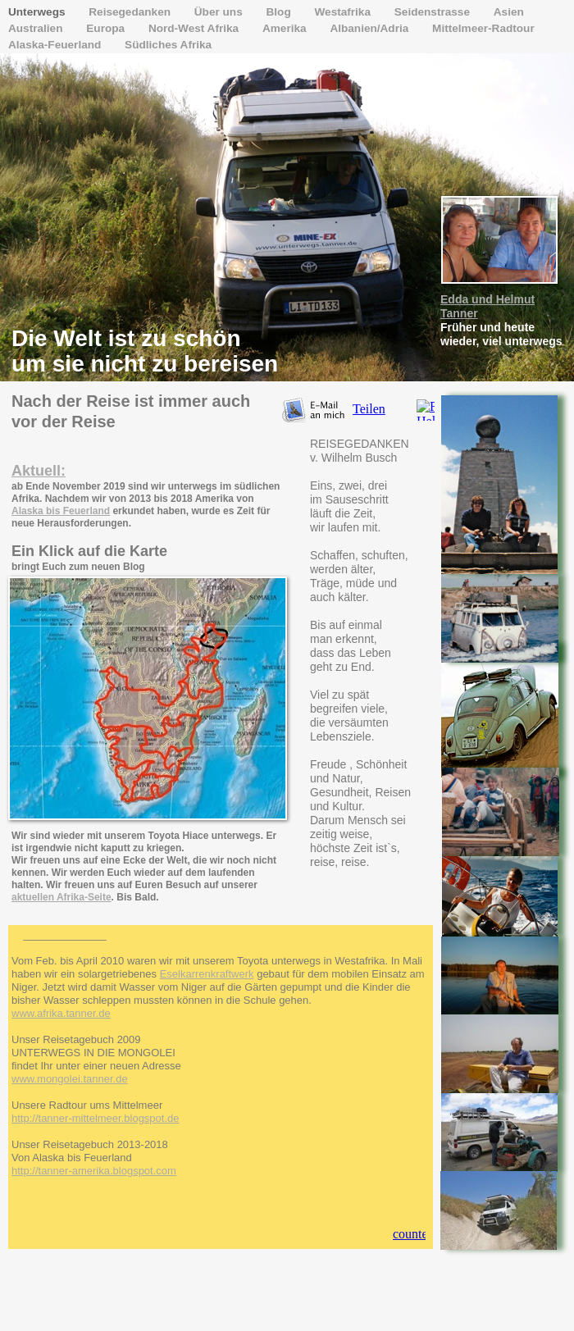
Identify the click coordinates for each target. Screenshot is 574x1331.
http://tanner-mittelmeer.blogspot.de (95, 1118)
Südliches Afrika (168, 45)
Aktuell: (38, 471)
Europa (107, 28)
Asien (509, 12)
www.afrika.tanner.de (61, 1013)
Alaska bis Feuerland (60, 511)
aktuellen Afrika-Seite (61, 897)
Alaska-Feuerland (56, 45)
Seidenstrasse (433, 12)
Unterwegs (38, 12)
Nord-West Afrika (195, 28)
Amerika (285, 28)
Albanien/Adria (371, 28)
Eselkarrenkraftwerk (207, 974)
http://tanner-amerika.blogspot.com (93, 1171)
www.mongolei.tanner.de (69, 1079)
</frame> (378, 409)
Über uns (220, 12)
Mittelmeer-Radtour (483, 28)
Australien (37, 28)
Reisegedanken (131, 12)
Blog (280, 12)
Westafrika (343, 12)
